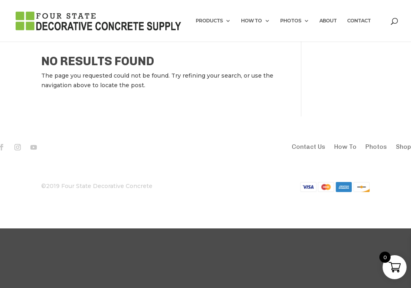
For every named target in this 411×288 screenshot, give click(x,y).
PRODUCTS (209, 21)
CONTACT (359, 21)
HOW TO (251, 21)
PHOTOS (290, 21)
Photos (376, 147)
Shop (403, 147)
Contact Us (308, 147)
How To (345, 147)
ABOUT (328, 21)
